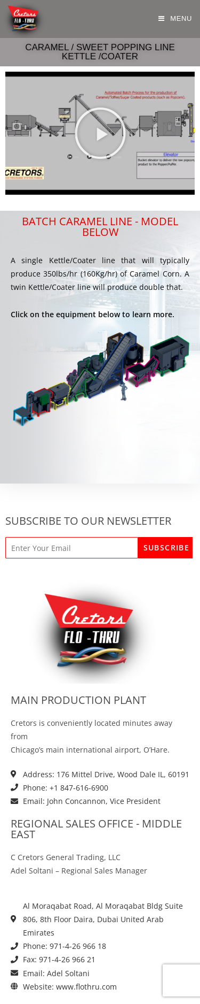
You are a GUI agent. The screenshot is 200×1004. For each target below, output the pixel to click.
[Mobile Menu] (175, 18)
